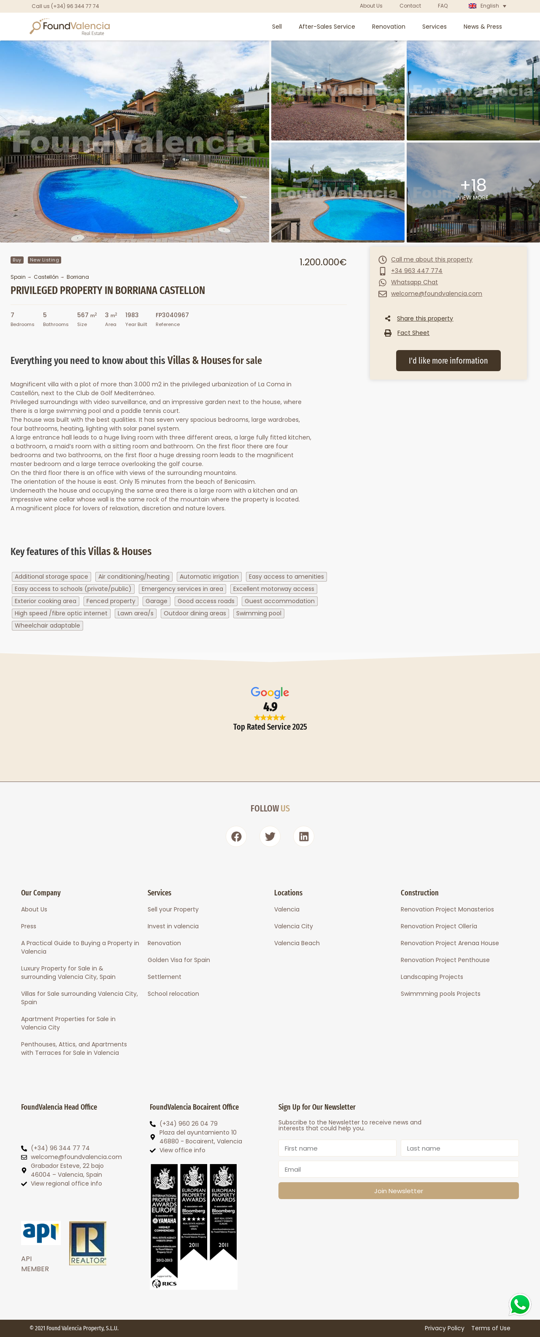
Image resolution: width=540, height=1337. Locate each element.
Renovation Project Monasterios (447, 909)
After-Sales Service (327, 26)
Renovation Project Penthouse (445, 960)
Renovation (388, 26)
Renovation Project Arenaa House (450, 943)
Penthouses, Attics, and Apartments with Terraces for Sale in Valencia (74, 1048)
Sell (277, 26)
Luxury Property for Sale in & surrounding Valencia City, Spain (68, 972)
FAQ (443, 5)
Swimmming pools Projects (441, 993)
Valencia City (293, 926)
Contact (410, 5)
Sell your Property (173, 909)
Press (28, 926)
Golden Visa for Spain (179, 960)
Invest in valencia (173, 926)
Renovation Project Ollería (439, 926)
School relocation (173, 993)
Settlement (164, 977)
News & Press (483, 26)
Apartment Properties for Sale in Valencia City (68, 1023)
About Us (371, 5)
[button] (407, 332)
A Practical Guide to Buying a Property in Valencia (80, 947)
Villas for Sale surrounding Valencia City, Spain (79, 997)
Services (434, 26)
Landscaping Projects (432, 977)
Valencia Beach (297, 943)
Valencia (287, 909)
